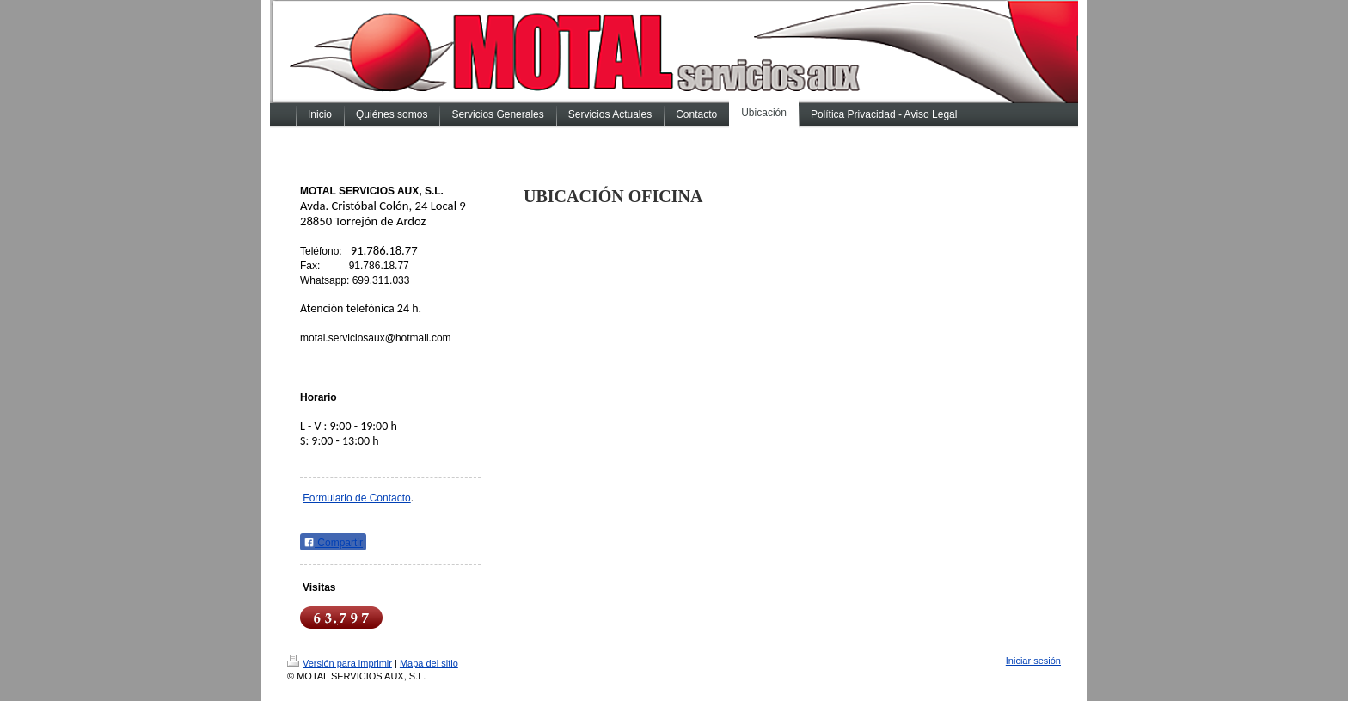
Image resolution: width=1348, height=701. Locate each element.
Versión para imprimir (339, 663)
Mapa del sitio (429, 663)
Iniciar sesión (1033, 660)
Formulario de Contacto (356, 498)
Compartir (333, 543)
